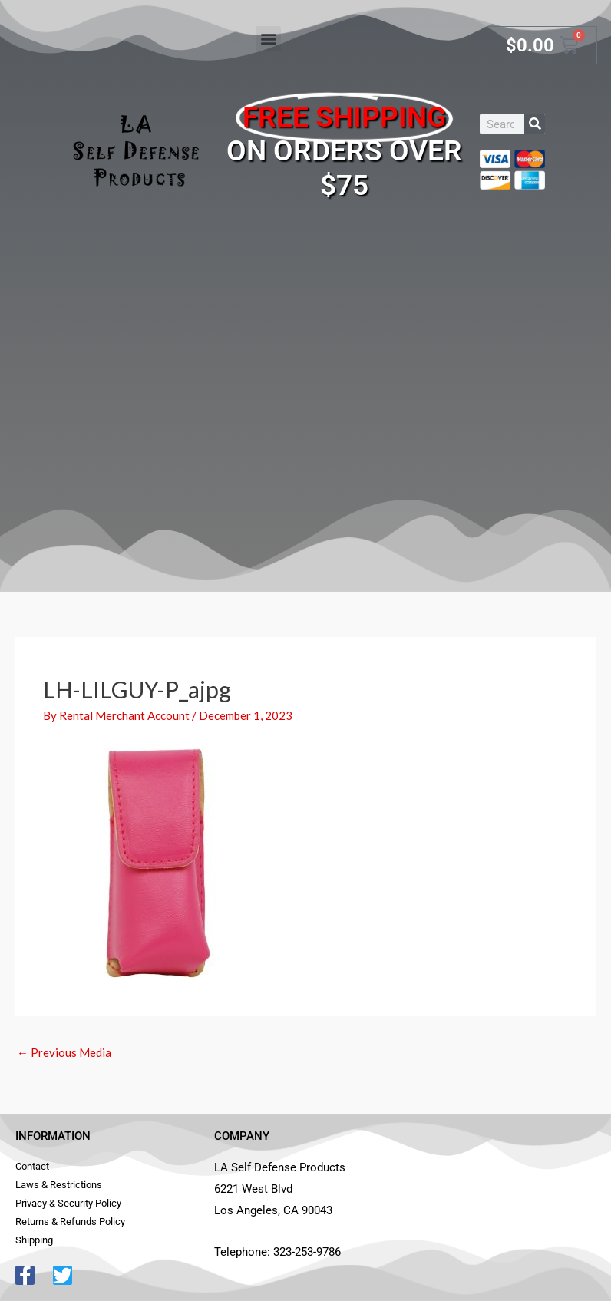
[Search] (534, 124)
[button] (268, 38)
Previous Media (64, 1052)
